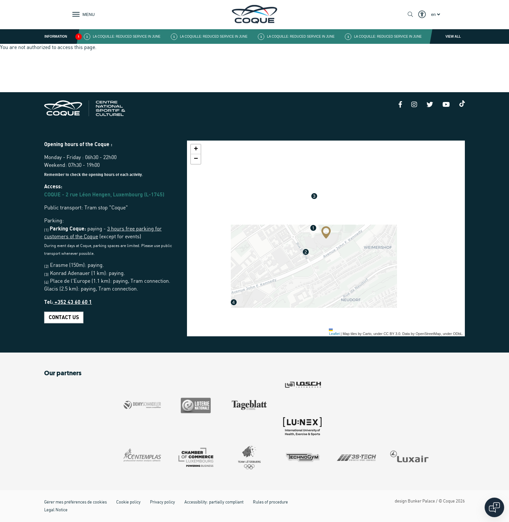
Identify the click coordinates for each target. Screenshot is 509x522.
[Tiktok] (462, 103)
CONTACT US (64, 317)
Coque (449, 501)
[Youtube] (446, 105)
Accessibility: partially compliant (213, 502)
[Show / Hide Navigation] (82, 14)
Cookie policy (128, 502)
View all (453, 36)
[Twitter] (430, 105)
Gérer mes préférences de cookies (75, 502)
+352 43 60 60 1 (72, 302)
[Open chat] (494, 507)
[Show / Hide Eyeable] (422, 14)
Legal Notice (56, 510)
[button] (326, 232)
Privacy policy (162, 502)
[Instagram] (414, 105)
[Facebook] (400, 105)
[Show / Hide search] (410, 14)
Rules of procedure (270, 502)
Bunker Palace (421, 501)
